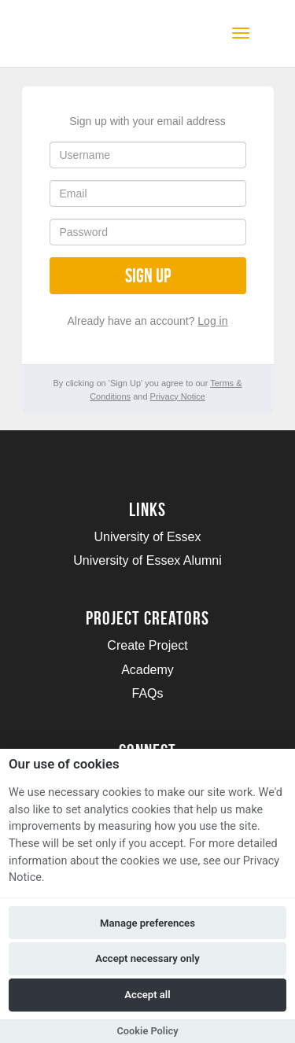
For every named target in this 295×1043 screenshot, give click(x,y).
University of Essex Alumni (147, 560)
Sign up (148, 275)
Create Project (147, 645)
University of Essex (147, 537)
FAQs (147, 693)
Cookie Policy (147, 1031)
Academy (147, 669)
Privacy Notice (177, 396)
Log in (212, 321)
